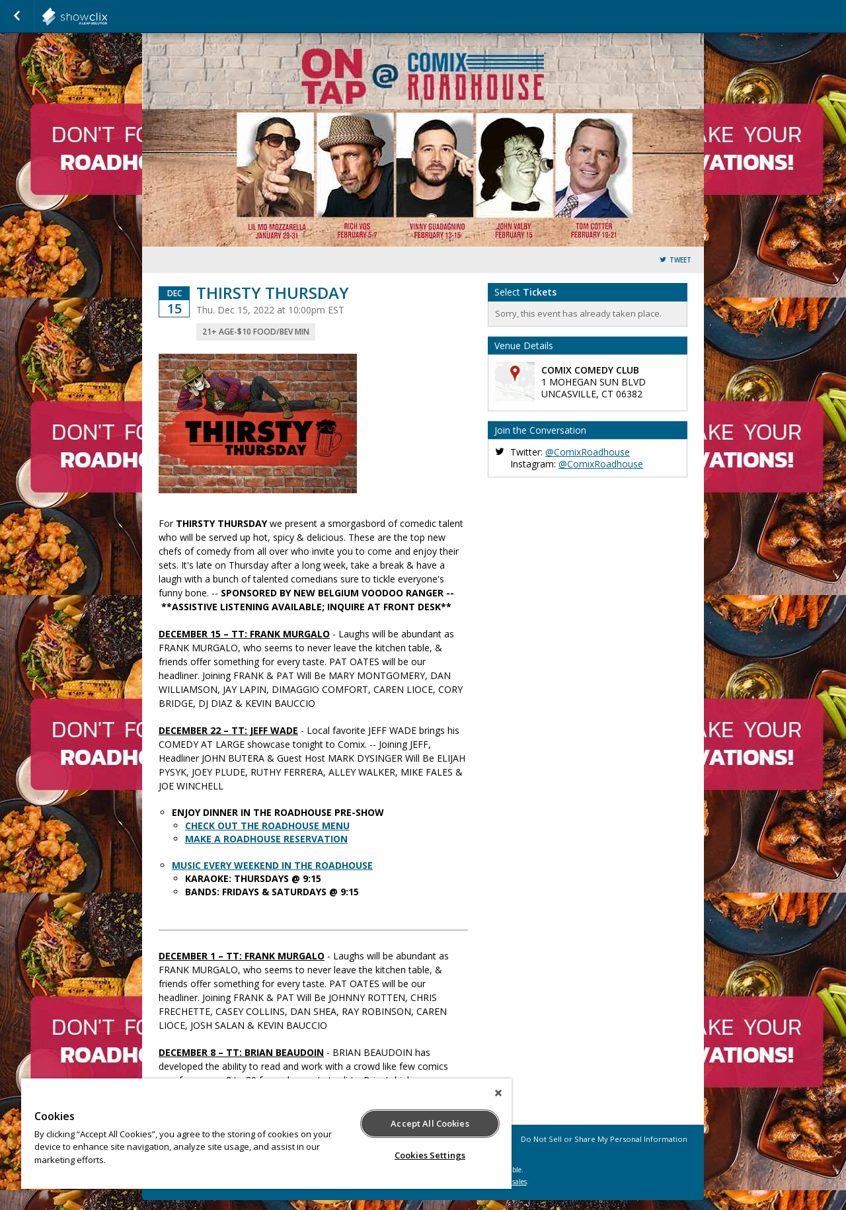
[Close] (498, 1093)
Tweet (680, 260)
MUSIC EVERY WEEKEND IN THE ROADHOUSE (272, 865)
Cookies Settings (430, 1155)
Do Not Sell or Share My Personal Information (604, 1139)
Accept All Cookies (430, 1123)
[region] (266, 1133)
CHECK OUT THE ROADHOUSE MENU (267, 825)
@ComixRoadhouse (587, 452)
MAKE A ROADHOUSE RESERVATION (266, 838)
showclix (107, 16)
